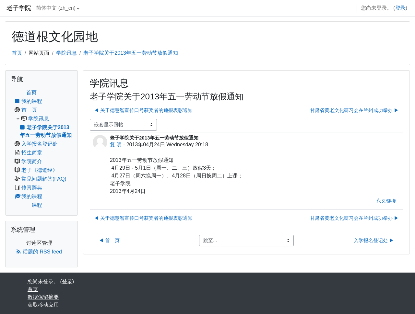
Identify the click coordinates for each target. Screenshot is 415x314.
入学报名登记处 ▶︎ (374, 240)
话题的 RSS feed (39, 251)
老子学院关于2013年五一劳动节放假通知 (130, 53)
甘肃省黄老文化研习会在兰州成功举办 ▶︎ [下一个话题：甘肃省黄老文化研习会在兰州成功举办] (354, 110)
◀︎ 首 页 (109, 240)
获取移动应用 (43, 305)
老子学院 (18, 8)
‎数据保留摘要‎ (43, 297)
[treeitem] (41, 149)
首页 (17, 53)
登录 (400, 8)
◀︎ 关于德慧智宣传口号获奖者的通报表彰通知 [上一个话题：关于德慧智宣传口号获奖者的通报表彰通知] (143, 110)
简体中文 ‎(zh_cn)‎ (56, 8)
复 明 (116, 144)
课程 (37, 205)
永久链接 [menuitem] (386, 201)
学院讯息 (66, 53)
